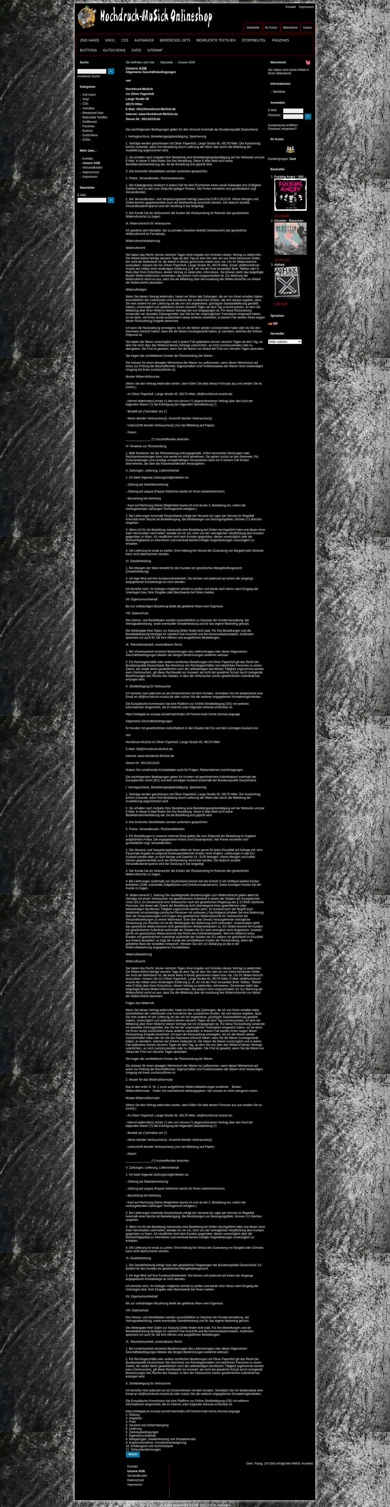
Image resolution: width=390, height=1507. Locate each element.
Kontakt (291, 7)
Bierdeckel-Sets (175, 40)
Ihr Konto (271, 27)
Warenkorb (290, 27)
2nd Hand (89, 40)
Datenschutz (91, 172)
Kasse (307, 27)
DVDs (136, 49)
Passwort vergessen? (282, 129)
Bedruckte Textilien (216, 40)
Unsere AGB (91, 163)
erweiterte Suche (88, 76)
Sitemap (154, 49)
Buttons (88, 49)
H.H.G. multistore (218, 1505)
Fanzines (280, 40)
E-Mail (272, 110)
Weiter (133, 1454)
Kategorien (88, 87)
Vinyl (110, 40)
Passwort (274, 115)
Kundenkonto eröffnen (283, 125)
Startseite (253, 27)
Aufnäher (144, 40)
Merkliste (279, 91)
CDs (124, 40)
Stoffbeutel (254, 40)
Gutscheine (114, 49)
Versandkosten (92, 167)
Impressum (306, 7)
